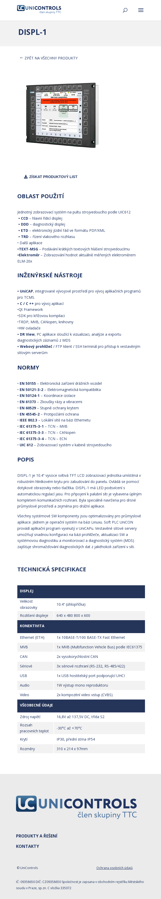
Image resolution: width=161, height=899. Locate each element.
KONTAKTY (27, 846)
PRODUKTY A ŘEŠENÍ (36, 836)
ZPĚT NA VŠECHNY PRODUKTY (51, 58)
